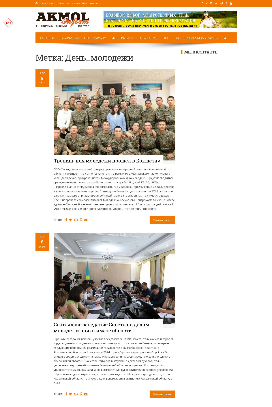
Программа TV (95, 38)
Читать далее (162, 220)
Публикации (69, 38)
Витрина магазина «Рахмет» (196, 38)
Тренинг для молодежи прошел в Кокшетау (107, 161)
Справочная (147, 38)
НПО (166, 38)
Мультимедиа (122, 38)
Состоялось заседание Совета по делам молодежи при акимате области (101, 327)
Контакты (95, 3)
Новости (47, 38)
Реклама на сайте (77, 3)
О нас (61, 3)
